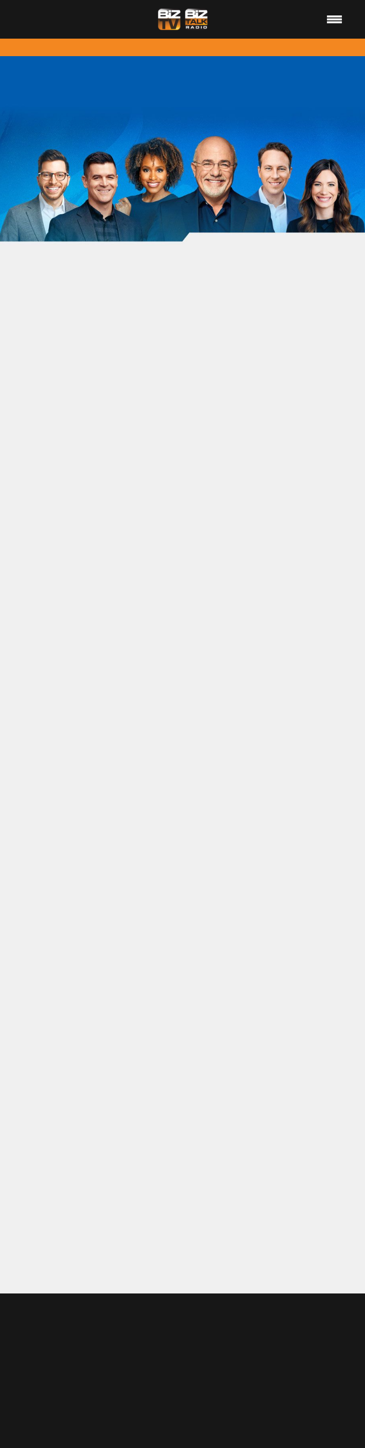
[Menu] (334, 19)
